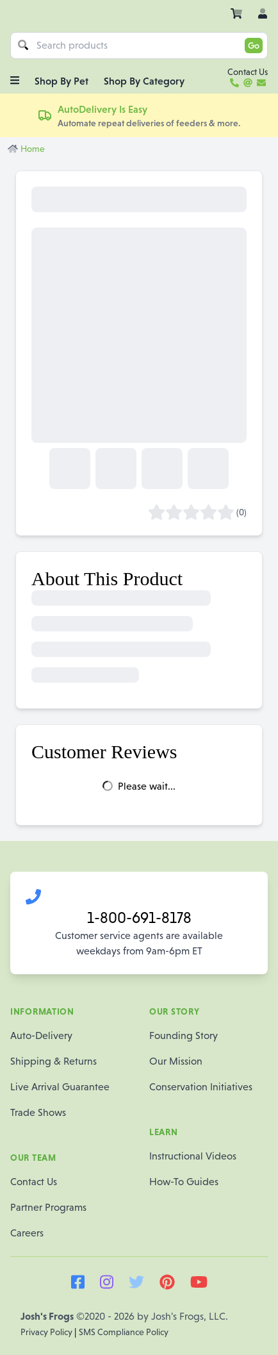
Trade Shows (38, 1112)
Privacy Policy (47, 1332)
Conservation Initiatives (200, 1086)
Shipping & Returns (53, 1061)
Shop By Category (144, 81)
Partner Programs (48, 1207)
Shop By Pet (61, 81)
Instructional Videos (192, 1156)
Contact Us (33, 1181)
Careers (27, 1232)
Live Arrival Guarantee (60, 1086)
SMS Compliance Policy (123, 1332)
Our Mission (175, 1061)
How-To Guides (183, 1181)
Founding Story (183, 1035)
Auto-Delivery (41, 1035)
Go (253, 45)
